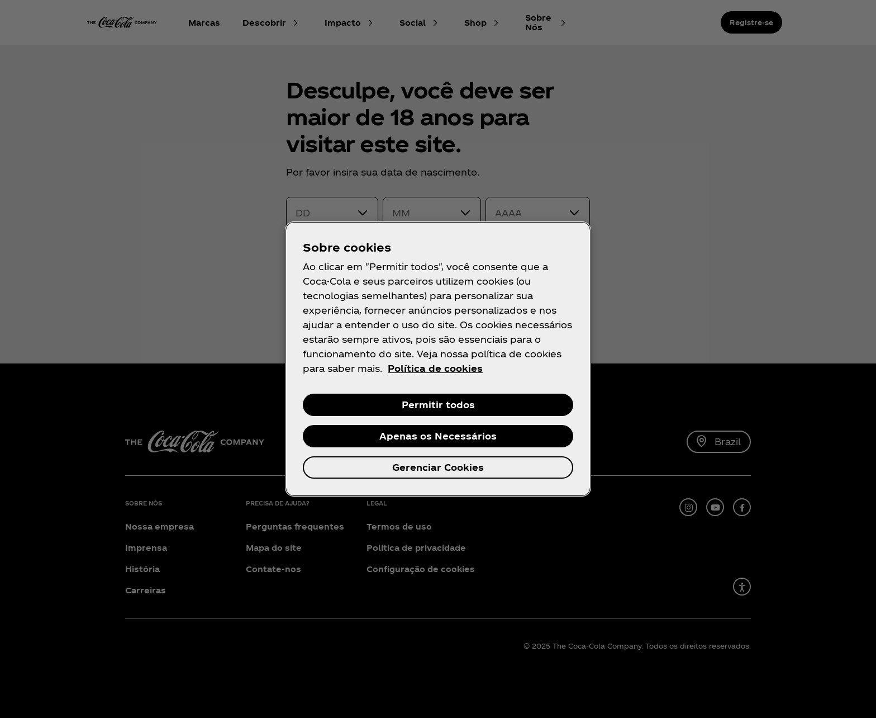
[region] (438, 359)
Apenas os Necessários (438, 436)
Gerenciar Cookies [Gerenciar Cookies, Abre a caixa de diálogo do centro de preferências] (438, 467)
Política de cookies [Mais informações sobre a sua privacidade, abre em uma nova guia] (435, 368)
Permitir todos (438, 404)
